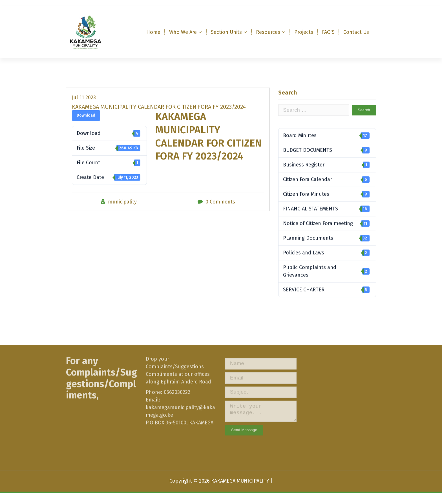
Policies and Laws (326, 265)
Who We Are (183, 32)
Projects (303, 32)
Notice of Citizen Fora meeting (326, 235)
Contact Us (356, 32)
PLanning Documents (326, 250)
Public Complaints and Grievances (326, 283)
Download (86, 122)
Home (153, 32)
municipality (122, 209)
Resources (268, 32)
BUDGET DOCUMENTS (326, 162)
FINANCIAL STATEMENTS (326, 221)
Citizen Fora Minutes (326, 206)
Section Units (226, 32)
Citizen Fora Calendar (326, 191)
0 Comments (220, 209)
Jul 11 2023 (84, 104)
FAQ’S (328, 32)
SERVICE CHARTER (326, 302)
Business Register (326, 177)
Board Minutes (326, 147)
